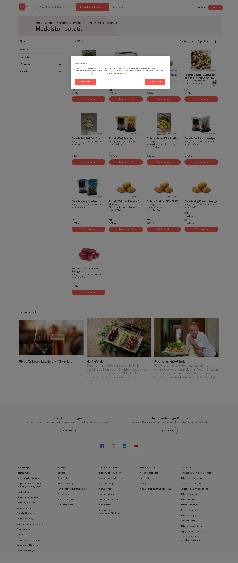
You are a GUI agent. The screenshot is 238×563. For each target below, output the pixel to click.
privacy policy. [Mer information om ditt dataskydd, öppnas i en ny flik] (123, 73)
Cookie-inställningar (137, 71)
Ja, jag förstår (155, 81)
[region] (120, 72)
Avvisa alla (85, 81)
